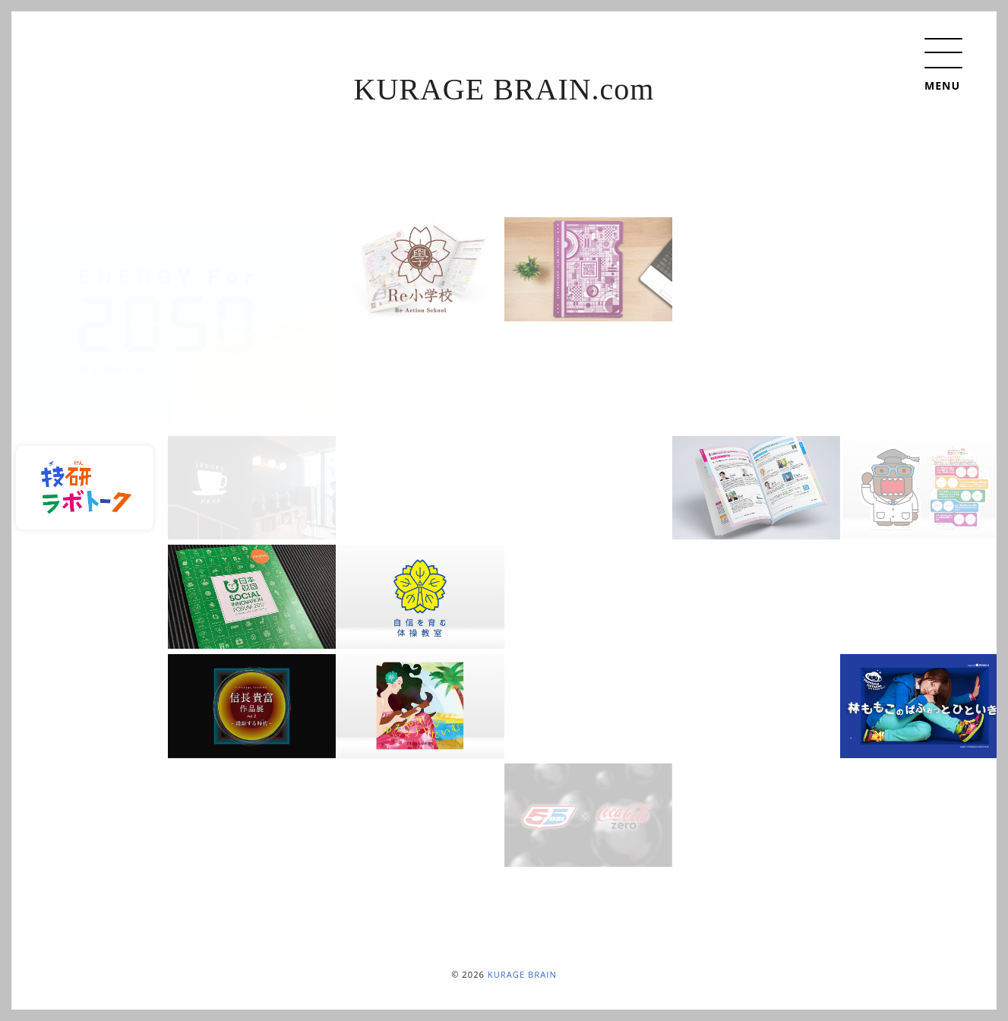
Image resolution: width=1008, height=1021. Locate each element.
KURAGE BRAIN (522, 974)
